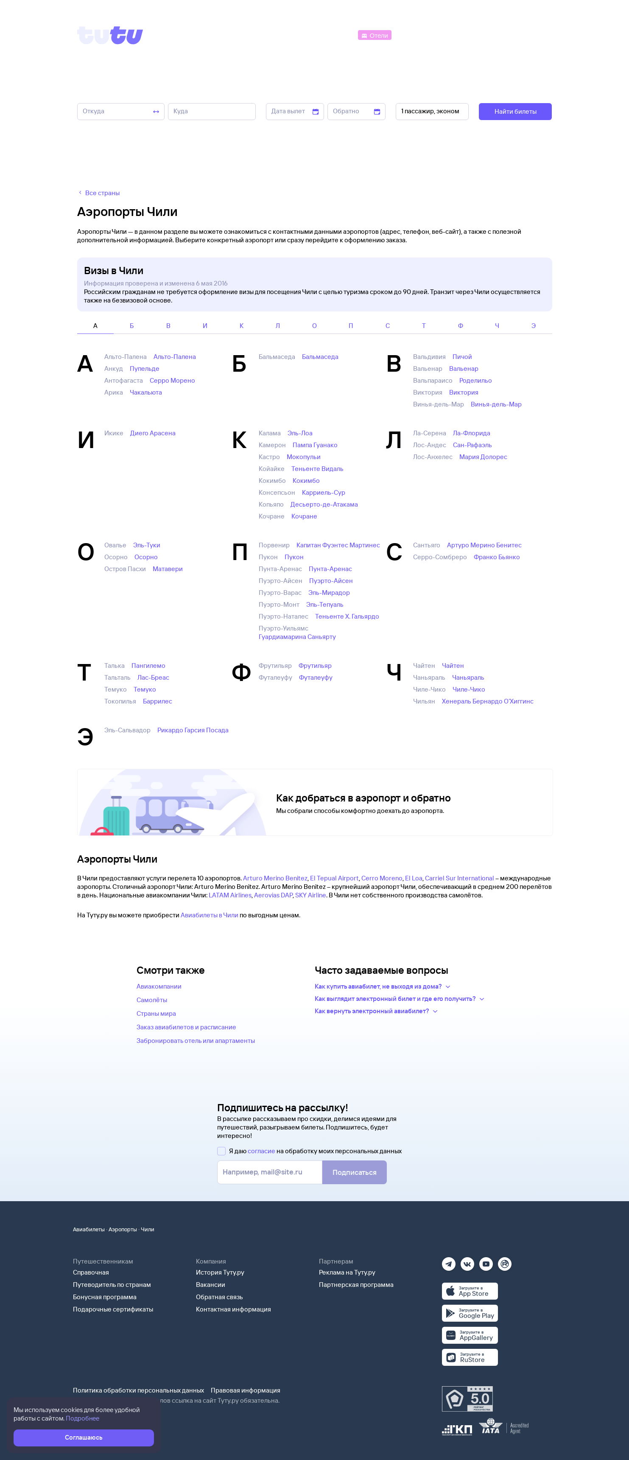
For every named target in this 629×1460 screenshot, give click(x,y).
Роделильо (475, 380)
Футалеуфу (316, 677)
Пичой (462, 357)
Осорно (146, 557)
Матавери (168, 569)
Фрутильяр (315, 665)
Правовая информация (245, 1390)
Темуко (145, 689)
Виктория (463, 392)
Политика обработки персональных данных (138, 1390)
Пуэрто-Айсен (331, 581)
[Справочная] (534, 34)
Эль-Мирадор (329, 592)
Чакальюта (146, 392)
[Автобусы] (338, 34)
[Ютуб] (486, 1261)
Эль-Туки (146, 545)
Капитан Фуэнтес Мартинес (338, 545)
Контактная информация (233, 1309)
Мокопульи (304, 457)
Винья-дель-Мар (496, 404)
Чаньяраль (468, 677)
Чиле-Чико (469, 689)
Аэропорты (123, 1229)
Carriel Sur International (459, 878)
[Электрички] (413, 34)
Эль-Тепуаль (325, 604)
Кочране (304, 516)
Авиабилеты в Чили (209, 915)
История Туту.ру (220, 1272)
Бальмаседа (320, 357)
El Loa (413, 878)
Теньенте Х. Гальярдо (347, 616)
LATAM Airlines (230, 895)
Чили (147, 1229)
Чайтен (453, 665)
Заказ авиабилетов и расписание (186, 1027)
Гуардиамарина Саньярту (297, 637)
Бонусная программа (105, 1297)
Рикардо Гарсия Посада (193, 730)
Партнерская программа (356, 1285)
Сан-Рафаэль (472, 445)
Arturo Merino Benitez (275, 878)
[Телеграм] (449, 1261)
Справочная (91, 1272)
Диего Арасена (153, 433)
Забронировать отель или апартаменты (196, 1041)
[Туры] (450, 34)
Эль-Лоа (300, 433)
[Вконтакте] (467, 1261)
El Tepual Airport (334, 878)
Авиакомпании (159, 986)
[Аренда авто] (489, 34)
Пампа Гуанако (315, 445)
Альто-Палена (175, 357)
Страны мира (156, 1013)
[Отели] (374, 34)
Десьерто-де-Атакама (324, 504)
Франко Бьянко (497, 557)
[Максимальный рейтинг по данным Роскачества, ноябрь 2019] (467, 1399)
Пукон (294, 557)
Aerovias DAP (273, 895)
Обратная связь (219, 1297)
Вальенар (463, 368)
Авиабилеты (89, 1229)
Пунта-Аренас (330, 569)
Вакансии (210, 1285)
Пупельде (144, 368)
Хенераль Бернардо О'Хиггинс (488, 701)
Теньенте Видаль (317, 469)
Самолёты (152, 1000)
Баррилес (157, 701)
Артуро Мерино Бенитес (484, 545)
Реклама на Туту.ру (347, 1272)
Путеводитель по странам (112, 1285)
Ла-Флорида (471, 433)
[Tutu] (110, 35)
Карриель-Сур (323, 492)
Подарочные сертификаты (113, 1309)
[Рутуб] (505, 1261)
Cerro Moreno (382, 878)
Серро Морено (172, 380)
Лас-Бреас (153, 677)
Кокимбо (306, 480)
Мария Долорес (483, 457)
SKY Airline (310, 895)
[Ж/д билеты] (293, 34)
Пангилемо (148, 665)
